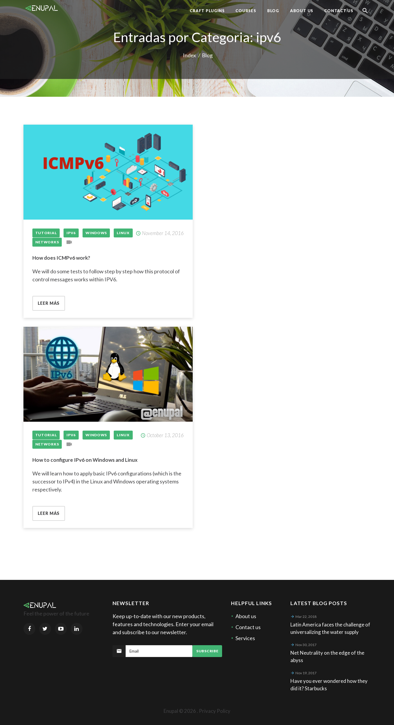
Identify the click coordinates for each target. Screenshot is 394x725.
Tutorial (46, 233)
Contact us (248, 627)
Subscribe (207, 651)
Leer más (49, 303)
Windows (96, 233)
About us (245, 616)
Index (189, 55)
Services (245, 638)
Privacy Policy (214, 711)
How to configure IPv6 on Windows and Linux (84, 460)
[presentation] (158, 671)
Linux (123, 233)
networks (47, 242)
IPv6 (71, 233)
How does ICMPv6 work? (61, 258)
